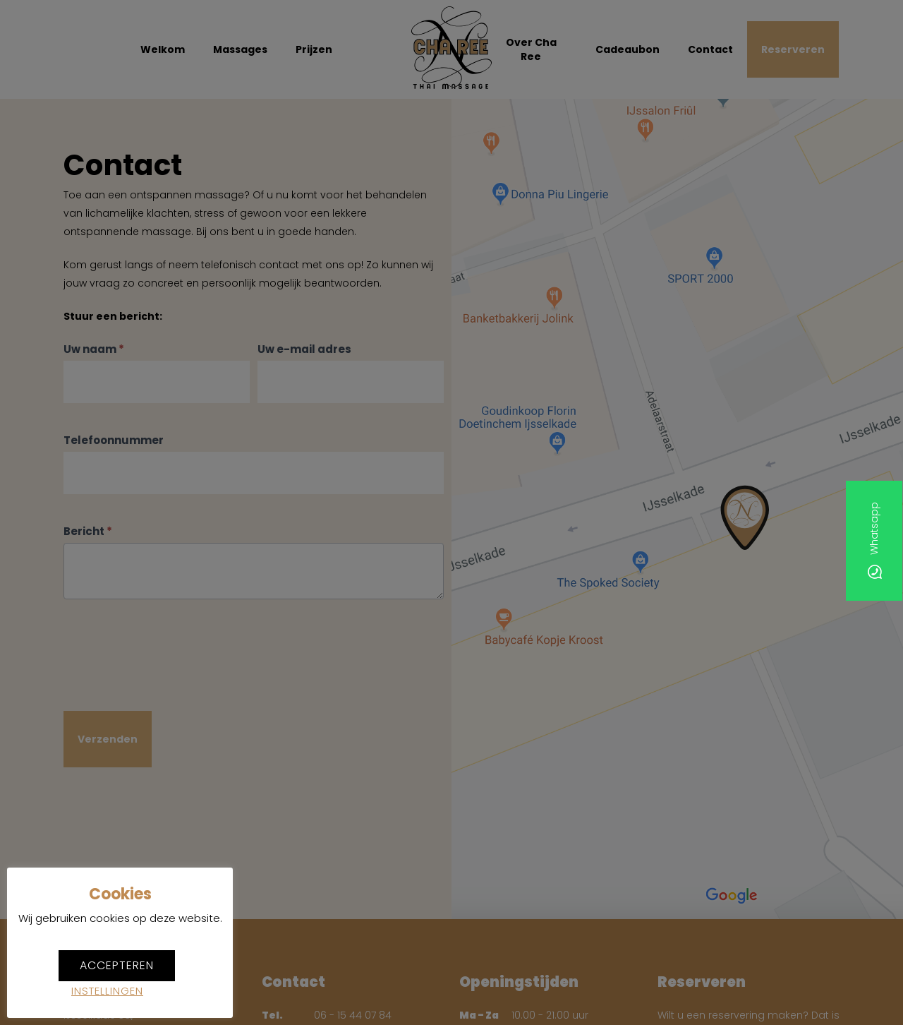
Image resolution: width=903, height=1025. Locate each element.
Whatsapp (874, 541)
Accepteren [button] (117, 965)
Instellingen (107, 990)
